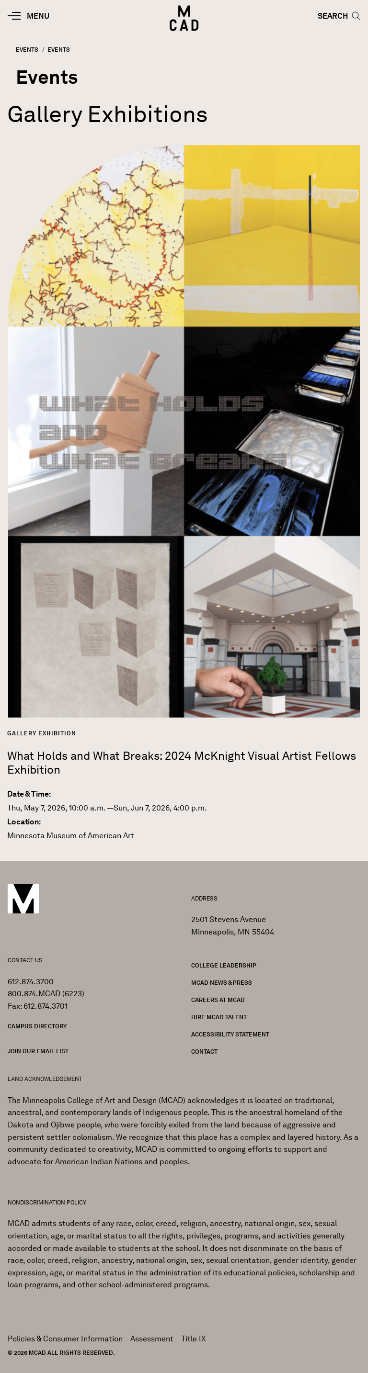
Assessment (151, 1338)
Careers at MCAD (218, 999)
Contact (204, 1051)
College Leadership (223, 965)
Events (27, 49)
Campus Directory (37, 1026)
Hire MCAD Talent (219, 1017)
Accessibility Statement (230, 1034)
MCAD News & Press (221, 982)
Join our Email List (38, 1051)
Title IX (193, 1338)
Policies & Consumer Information (65, 1338)
